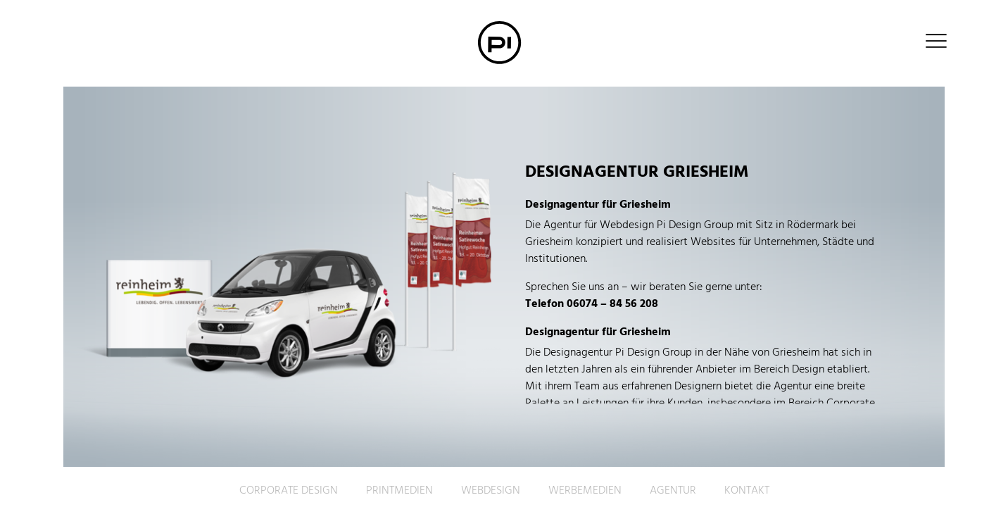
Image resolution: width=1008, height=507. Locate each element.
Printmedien (399, 491)
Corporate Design (288, 491)
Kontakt (746, 491)
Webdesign (490, 491)
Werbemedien (585, 491)
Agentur (673, 491)
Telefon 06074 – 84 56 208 (591, 304)
